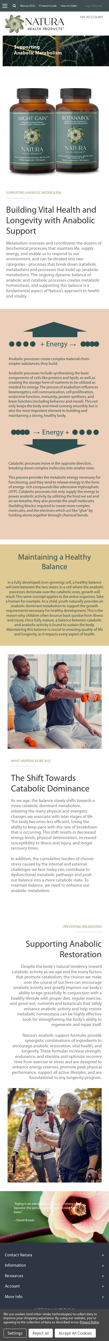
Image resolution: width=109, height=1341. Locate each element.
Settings (15, 1333)
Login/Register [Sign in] (94, 5)
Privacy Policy (89, 1322)
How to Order (69, 5)
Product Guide (48, 5)
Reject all (41, 1333)
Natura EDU (27, 5)
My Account (91, 17)
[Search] (14, 5)
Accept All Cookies (75, 1333)
